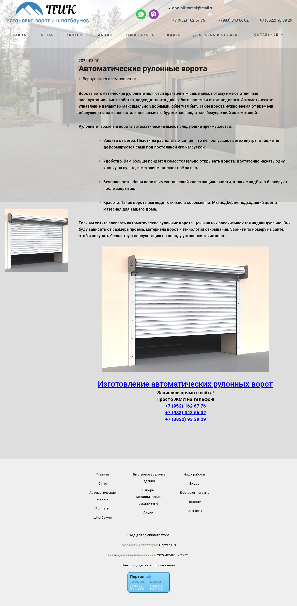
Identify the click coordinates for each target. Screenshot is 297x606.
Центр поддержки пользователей (148, 565)
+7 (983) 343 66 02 (232, 20)
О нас (47, 35)
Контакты (194, 511)
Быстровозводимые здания (149, 477)
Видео (174, 35)
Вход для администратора (148, 535)
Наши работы (140, 35)
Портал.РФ (167, 545)
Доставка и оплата (215, 35)
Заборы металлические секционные (148, 496)
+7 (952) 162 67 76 (188, 20)
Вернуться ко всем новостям (107, 79)
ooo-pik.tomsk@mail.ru (192, 8)
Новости (194, 502)
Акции (105, 35)
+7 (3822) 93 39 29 (275, 20)
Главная (19, 35)
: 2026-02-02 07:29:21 (172, 555)
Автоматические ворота (102, 496)
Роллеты (102, 508)
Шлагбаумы (103, 517)
